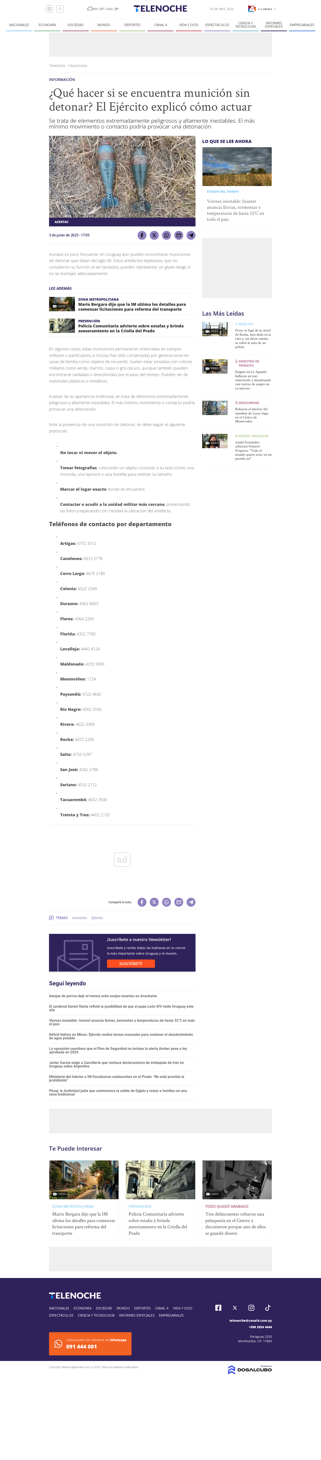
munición (79, 918)
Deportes (132, 25)
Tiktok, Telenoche (268, 1308)
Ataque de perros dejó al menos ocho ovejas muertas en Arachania (103, 996)
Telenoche (57, 66)
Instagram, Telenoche (251, 1308)
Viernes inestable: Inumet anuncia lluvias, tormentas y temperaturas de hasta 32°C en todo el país (122, 1022)
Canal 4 (160, 25)
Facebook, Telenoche (218, 1308)
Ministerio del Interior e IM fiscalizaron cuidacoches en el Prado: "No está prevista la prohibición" (116, 1078)
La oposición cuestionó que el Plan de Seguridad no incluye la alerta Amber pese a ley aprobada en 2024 (118, 1050)
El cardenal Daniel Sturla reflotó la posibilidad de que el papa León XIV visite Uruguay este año (121, 1008)
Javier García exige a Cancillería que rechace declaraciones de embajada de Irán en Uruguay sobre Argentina (116, 1064)
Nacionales (19, 25)
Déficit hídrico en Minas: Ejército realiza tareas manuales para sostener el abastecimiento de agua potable (121, 1036)
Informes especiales (274, 24)
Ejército (97, 918)
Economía (47, 25)
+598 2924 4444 (260, 1327)
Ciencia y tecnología (245, 24)
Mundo (103, 25)
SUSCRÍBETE (130, 963)
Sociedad (76, 25)
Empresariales (302, 25)
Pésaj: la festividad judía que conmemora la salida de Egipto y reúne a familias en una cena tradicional (118, 1092)
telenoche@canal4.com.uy (250, 1320)
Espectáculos (217, 25)
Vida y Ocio (188, 25)
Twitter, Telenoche (235, 1308)
